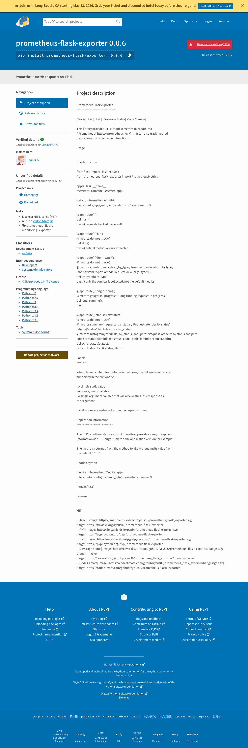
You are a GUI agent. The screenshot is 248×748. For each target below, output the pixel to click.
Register (223, 21)
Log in (208, 21)
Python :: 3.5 (30, 315)
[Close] (243, 5)
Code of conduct (197, 629)
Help (161, 21)
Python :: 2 (29, 293)
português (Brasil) (90, 716)
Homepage (29, 195)
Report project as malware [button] (42, 355)
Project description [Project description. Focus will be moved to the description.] (34, 103)
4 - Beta (27, 253)
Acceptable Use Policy (196, 640)
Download (28, 202)
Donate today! (124, 675)
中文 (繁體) (166, 716)
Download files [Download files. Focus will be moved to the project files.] (32, 124)
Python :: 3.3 (30, 307)
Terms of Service (197, 619)
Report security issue (198, 624)
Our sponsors (99, 640)
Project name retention (48, 634)
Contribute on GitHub (147, 624)
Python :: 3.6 (30, 320)
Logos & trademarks (99, 634)
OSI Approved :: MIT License (40, 281)
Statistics (99, 629)
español (50, 716)
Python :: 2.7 (30, 298)
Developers (29, 265)
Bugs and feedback (148, 619)
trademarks (161, 682)
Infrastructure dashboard (98, 624)
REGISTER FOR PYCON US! (214, 6)
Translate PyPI (147, 629)
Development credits (147, 640)
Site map (124, 698)
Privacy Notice (196, 634)
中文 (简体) (150, 716)
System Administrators (37, 269)
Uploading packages (47, 624)
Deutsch (135, 716)
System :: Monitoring (35, 332)
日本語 (74, 716)
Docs (174, 21)
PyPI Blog (97, 619)
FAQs (49, 640)
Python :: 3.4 (30, 311)
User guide (48, 629)
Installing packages (48, 619)
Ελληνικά (123, 716)
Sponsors (190, 21)
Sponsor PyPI (149, 634)
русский (180, 716)
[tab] (42, 103)
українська (109, 716)
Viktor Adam (41, 221)
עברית (191, 716)
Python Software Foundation (122, 687)
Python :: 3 (29, 302)
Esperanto (204, 716)
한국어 (217, 716)
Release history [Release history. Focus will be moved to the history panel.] (32, 113)
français (62, 716)
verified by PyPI (50, 145)
